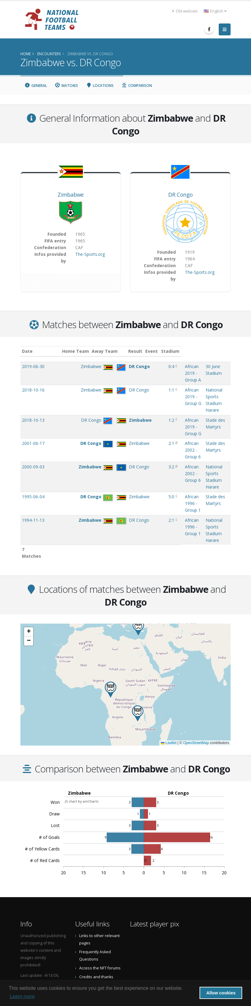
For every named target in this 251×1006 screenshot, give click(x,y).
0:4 (142, 366)
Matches (66, 85)
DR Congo (180, 194)
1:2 (142, 400)
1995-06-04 (33, 450)
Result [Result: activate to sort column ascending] (143, 351)
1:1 (142, 383)
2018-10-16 (33, 383)
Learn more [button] (22, 996)
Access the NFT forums (100, 906)
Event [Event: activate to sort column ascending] (159, 351)
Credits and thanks (96, 915)
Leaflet (168, 681)
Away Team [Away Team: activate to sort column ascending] (111, 351)
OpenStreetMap (196, 681)
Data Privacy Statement (100, 949)
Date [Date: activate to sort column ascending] (27, 351)
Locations (100, 85)
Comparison (137, 85)
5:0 (142, 450)
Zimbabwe (70, 194)
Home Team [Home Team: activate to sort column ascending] (81, 351)
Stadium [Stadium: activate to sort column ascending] (195, 351)
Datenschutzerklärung (99, 940)
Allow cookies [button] (220, 992)
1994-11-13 (33, 466)
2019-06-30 (33, 366)
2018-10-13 (33, 400)
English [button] (215, 11)
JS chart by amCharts (81, 739)
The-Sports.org (90, 254)
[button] (137, 651)
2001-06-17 (33, 416)
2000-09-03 (33, 433)
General (35, 85)
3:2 (142, 433)
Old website (185, 11)
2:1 (142, 416)
